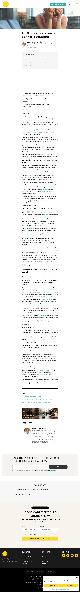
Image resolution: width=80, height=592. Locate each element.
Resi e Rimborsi (46, 559)
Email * (42, 526)
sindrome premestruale (30, 117)
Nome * (24, 526)
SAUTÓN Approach (44, 358)
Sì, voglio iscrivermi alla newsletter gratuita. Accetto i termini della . (34, 471)
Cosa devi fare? (27, 65)
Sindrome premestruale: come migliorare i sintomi (37, 399)
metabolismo (44, 189)
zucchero (47, 215)
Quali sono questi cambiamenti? (32, 60)
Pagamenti (45, 557)
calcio (50, 296)
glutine (40, 225)
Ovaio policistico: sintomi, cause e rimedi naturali (37, 403)
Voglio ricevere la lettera (40, 539)
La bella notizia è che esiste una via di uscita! (35, 63)
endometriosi (26, 130)
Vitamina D (45, 370)
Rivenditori (25, 563)
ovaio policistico (36, 130)
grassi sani (44, 316)
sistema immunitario (45, 191)
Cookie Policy (55, 589)
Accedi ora (58, 467)
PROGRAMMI (24, 4)
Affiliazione (45, 563)
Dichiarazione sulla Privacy (63, 589)
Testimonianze (26, 559)
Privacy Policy (32, 533)
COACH (46, 4)
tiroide (39, 260)
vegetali (38, 320)
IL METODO (14, 4)
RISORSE (39, 4)
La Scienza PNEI (26, 557)
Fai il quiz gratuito (58, 4)
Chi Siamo (25, 555)
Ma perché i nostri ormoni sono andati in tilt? (35, 57)
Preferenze (69, 585)
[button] (77, 577)
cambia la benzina (46, 299)
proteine (32, 229)
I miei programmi (27, 561)
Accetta (52, 585)
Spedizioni (45, 555)
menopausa (51, 96)
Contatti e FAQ (46, 561)
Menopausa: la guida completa (31, 396)
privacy (53, 471)
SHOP (32, 4)
